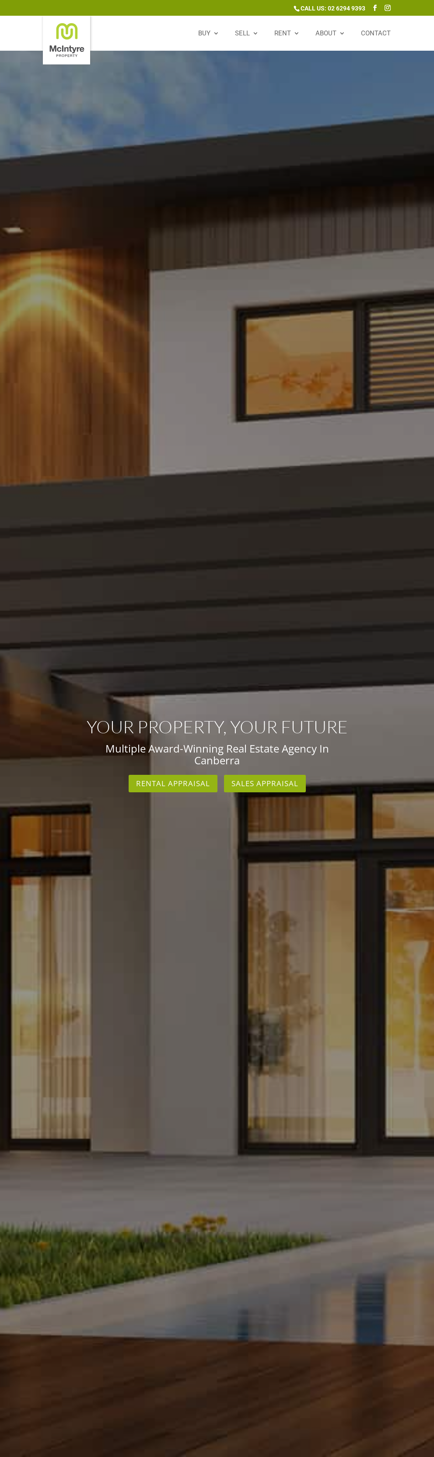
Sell (242, 33)
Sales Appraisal (264, 783)
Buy (204, 33)
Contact (376, 33)
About (325, 33)
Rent (282, 33)
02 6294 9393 (346, 8)
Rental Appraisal (173, 783)
